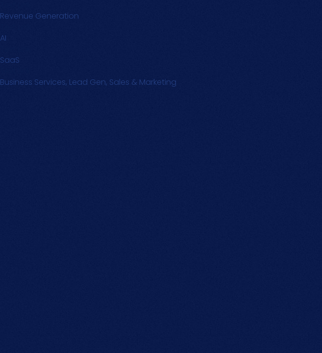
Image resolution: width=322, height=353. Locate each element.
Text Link (15, 27)
